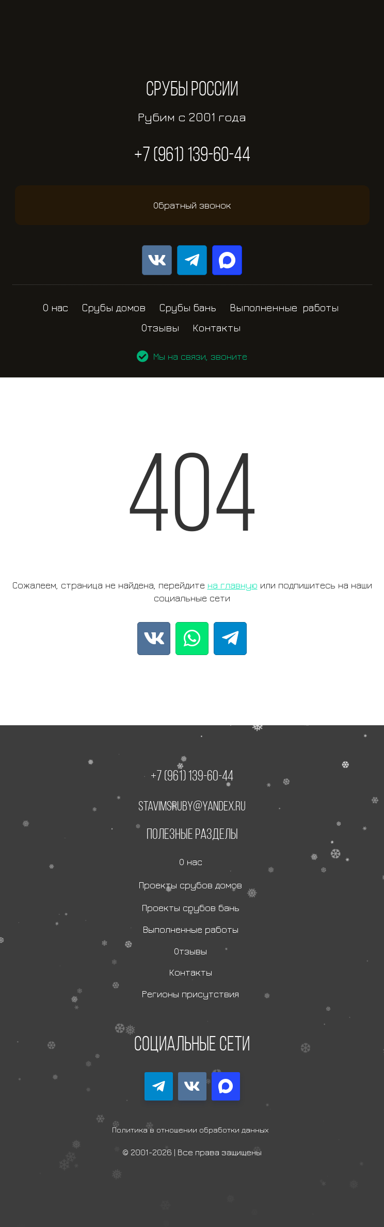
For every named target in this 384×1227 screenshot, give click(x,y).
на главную (232, 585)
